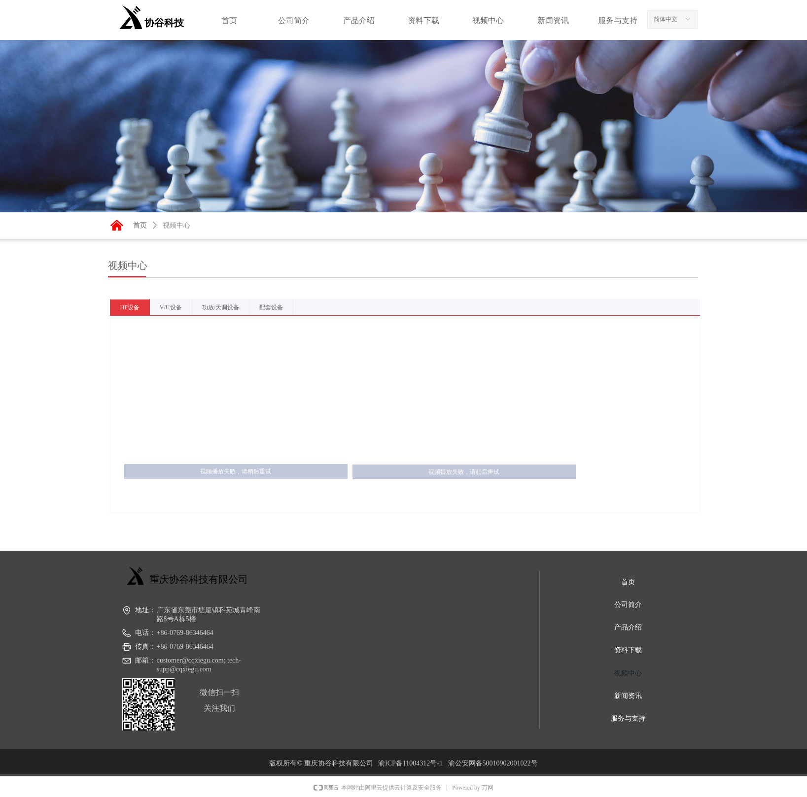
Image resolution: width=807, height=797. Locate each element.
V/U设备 (171, 307)
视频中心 (176, 225)
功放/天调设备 (220, 307)
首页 (140, 225)
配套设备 (271, 307)
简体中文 (665, 19)
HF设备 (130, 307)
